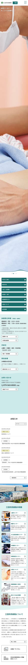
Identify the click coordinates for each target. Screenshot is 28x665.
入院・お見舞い (6, 289)
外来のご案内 (5, 280)
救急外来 (4, 285)
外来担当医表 (5, 340)
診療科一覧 (5, 336)
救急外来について (6, 369)
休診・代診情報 (6, 354)
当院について (5, 304)
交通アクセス (5, 389)
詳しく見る (13, 642)
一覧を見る (13, 478)
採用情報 (4, 309)
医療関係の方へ (6, 299)
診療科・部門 (5, 294)
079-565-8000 (9, 385)
